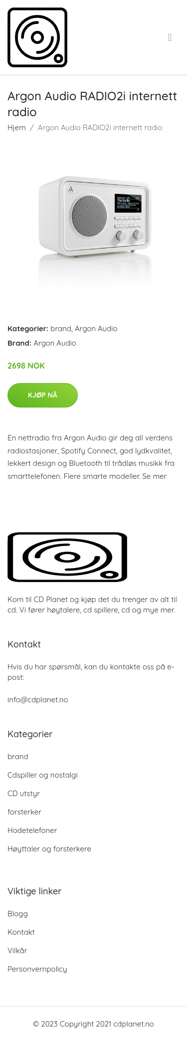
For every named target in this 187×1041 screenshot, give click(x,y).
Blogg (17, 913)
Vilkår (17, 950)
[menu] (171, 37)
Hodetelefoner (32, 830)
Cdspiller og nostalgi (42, 775)
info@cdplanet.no (37, 699)
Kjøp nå (42, 395)
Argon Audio (96, 328)
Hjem (16, 127)
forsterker (24, 812)
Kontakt (21, 932)
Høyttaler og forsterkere (49, 848)
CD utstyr (23, 793)
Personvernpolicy (37, 969)
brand (60, 328)
